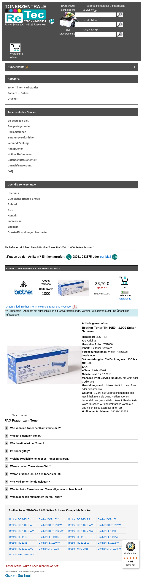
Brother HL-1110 (107, 531)
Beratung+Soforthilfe (21, 137)
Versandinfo (124, 298)
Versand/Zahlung (18, 143)
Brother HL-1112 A (108, 537)
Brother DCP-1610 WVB (81, 525)
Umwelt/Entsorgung (20, 165)
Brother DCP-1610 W (20, 525)
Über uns (13, 193)
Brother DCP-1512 (49, 519)
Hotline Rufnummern (20, 154)
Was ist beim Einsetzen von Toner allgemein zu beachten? (43, 489)
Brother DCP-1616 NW (51, 531)
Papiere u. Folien (18, 93)
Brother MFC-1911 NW (21, 554)
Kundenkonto (18, 67)
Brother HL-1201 (18, 542)
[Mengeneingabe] (124, 286)
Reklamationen (17, 131)
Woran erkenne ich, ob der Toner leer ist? (33, 474)
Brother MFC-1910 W (109, 548)
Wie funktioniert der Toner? (24, 443)
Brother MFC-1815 (78, 548)
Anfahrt (12, 204)
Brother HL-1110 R (49, 537)
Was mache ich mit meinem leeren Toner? (33, 497)
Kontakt (12, 215)
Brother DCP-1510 (19, 519)
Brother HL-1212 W (108, 542)
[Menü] (137, 542)
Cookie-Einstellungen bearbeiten (28, 232)
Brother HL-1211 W (78, 542)
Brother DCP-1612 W (109, 525)
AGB (10, 209)
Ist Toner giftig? (17, 451)
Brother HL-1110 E (19, 537)
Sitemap (13, 226)
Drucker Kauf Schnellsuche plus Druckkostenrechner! (70, 19)
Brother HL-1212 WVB (21, 548)
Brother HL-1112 (77, 537)
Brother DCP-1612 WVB (22, 531)
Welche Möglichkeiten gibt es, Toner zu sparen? (37, 459)
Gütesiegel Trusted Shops (24, 198)
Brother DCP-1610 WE (51, 525)
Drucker (13, 98)
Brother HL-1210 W (49, 542)
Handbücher (15, 148)
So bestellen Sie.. (18, 120)
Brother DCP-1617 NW (80, 531)
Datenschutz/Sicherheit (22, 159)
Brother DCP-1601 (108, 519)
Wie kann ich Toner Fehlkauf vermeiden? (33, 428)
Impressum (15, 221)
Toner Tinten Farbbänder (23, 87)
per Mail (105, 256)
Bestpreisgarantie (19, 126)
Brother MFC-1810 (49, 548)
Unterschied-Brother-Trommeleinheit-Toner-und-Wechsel (41, 306)
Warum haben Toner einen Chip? (28, 466)
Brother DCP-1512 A (79, 519)
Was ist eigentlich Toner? (23, 436)
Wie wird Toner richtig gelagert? (27, 481)
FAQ (10, 171)
